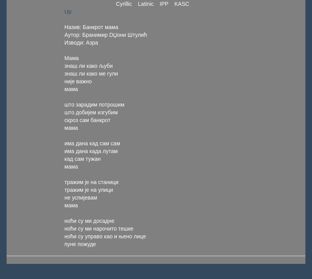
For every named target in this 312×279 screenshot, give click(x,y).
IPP (164, 4)
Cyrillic (124, 4)
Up (67, 12)
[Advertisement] (215, 124)
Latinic (146, 4)
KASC (182, 4)
